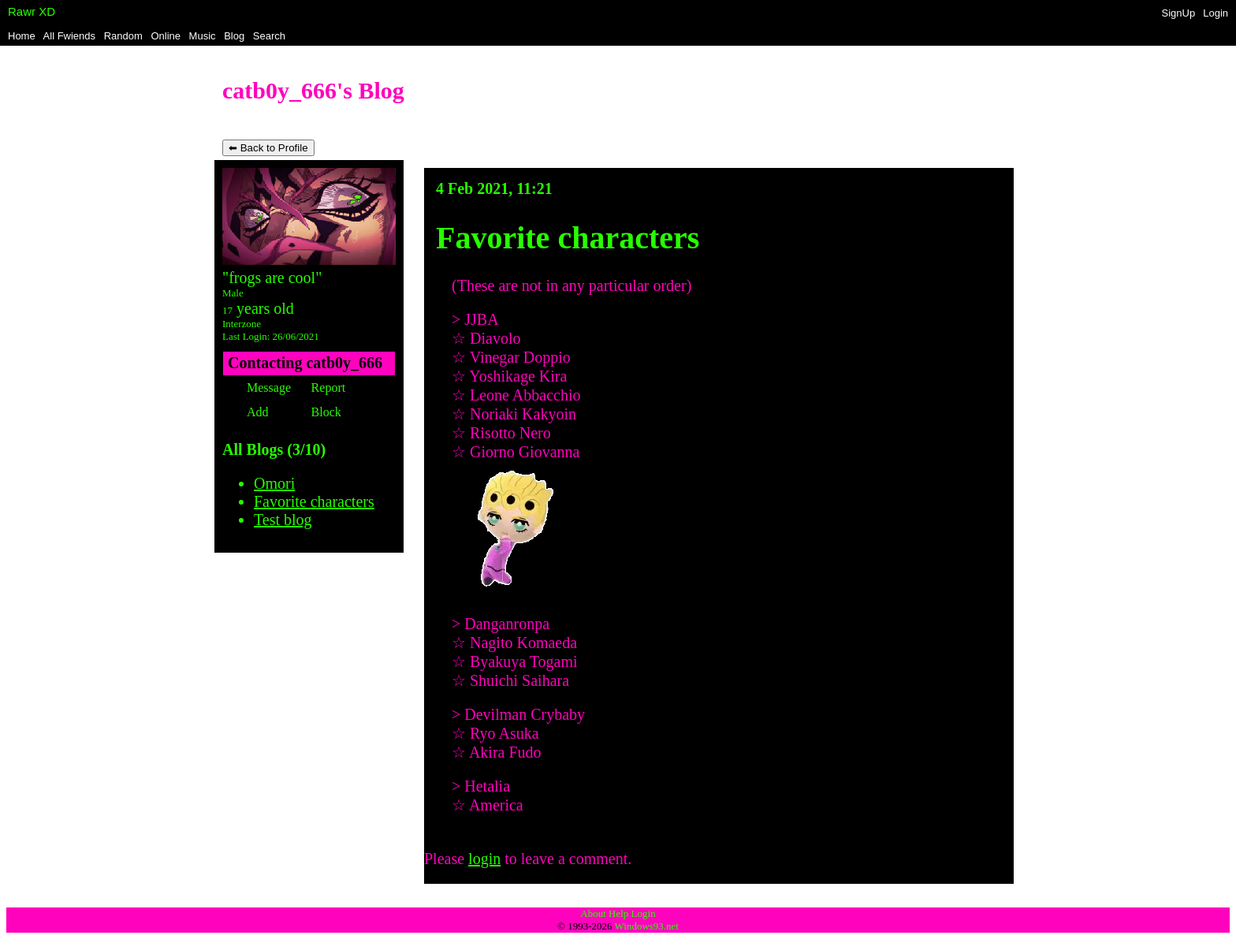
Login (1215, 13)
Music (202, 36)
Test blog (283, 519)
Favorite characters (314, 501)
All (69, 36)
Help (618, 913)
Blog (234, 36)
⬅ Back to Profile (268, 148)
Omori (274, 483)
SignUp (1179, 13)
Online (166, 36)
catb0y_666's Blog (313, 90)
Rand (123, 36)
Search (269, 36)
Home (21, 36)
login (484, 858)
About (593, 913)
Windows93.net (647, 926)
